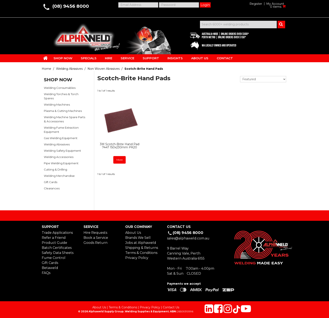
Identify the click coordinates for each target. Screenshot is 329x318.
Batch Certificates (57, 248)
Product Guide (54, 243)
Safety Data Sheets (57, 253)
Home (46, 69)
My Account (275, 3)
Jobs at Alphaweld (140, 243)
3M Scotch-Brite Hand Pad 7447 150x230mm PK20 (119, 145)
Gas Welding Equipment (60, 138)
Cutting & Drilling (55, 169)
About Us (133, 233)
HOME (45, 58)
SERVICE (127, 58)
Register (255, 3)
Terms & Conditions (141, 253)
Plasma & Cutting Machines (63, 110)
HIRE (108, 58)
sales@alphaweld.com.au (188, 238)
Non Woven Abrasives (103, 69)
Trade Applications (57, 233)
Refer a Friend (54, 238)
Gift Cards (50, 182)
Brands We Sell (138, 238)
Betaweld (50, 268)
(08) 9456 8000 (70, 6)
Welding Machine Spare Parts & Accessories (64, 119)
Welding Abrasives (69, 69)
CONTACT (225, 58)
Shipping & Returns (141, 248)
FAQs (46, 273)
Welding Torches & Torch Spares (61, 96)
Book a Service (96, 238)
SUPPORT (151, 58)
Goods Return (95, 243)
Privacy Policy (136, 258)
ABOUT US (199, 58)
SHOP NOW (63, 58)
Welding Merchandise (59, 175)
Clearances (52, 188)
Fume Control (53, 258)
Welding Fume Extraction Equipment (61, 129)
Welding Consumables (60, 87)
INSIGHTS (175, 58)
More (119, 159)
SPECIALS (89, 58)
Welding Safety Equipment (62, 150)
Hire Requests (95, 233)
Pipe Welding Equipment (61, 163)
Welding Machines (57, 104)
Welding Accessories (58, 157)
